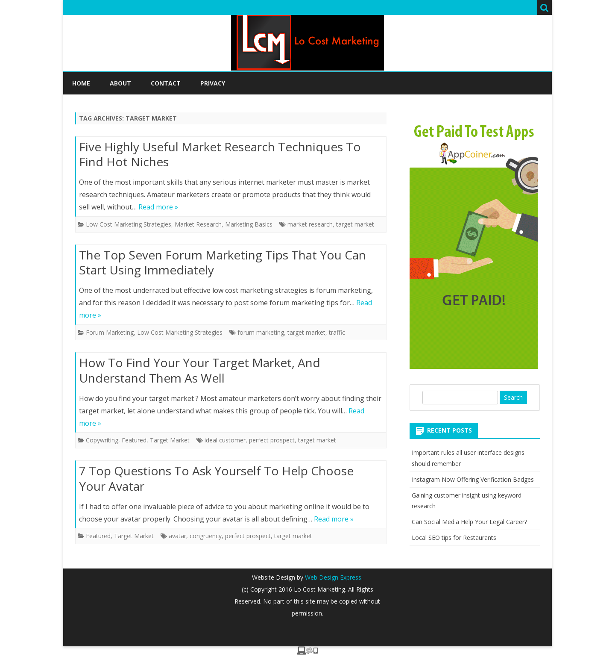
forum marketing (260, 332)
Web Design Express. (333, 577)
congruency (206, 536)
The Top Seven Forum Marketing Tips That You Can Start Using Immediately (222, 262)
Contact (166, 83)
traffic (337, 332)
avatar (177, 536)
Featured (134, 440)
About (120, 83)
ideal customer (225, 440)
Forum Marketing (110, 332)
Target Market (170, 440)
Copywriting (102, 440)
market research (310, 224)
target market (355, 224)
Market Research (198, 224)
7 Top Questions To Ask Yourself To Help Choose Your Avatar (216, 478)
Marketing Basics (248, 224)
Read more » (158, 207)
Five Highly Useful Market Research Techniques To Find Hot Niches (220, 154)
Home (81, 83)
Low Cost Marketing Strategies (128, 224)
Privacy (212, 83)
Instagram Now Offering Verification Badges (473, 479)
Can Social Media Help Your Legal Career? (469, 522)
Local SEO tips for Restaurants (454, 537)
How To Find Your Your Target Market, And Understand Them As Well (199, 370)
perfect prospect (272, 440)
